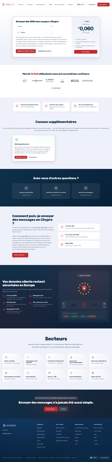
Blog (95, 434)
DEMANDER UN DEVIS (44, 51)
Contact (70, 4)
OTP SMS (58, 434)
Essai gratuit (86, 51)
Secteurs (30, 4)
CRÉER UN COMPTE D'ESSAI (25, 51)
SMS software (41, 434)
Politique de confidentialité (63, 457)
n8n (76, 444)
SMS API (39, 428)
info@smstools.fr (7, 433)
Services (21, 4)
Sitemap (74, 457)
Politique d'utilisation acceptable (46, 457)
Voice (38, 440)
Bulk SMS (58, 431)
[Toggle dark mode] (104, 457)
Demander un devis (21, 157)
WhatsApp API (41, 437)
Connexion (92, 4)
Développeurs (41, 4)
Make (76, 440)
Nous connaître (60, 4)
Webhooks (78, 431)
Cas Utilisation (56, 88)
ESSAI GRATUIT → (20, 255)
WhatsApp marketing (61, 440)
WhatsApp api (33, 157)
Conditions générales (30, 457)
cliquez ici (44, 153)
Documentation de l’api (81, 428)
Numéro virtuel (41, 447)
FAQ (95, 437)
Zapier (77, 437)
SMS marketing (60, 428)
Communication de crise (63, 437)
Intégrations (78, 434)
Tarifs (50, 4)
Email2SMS (40, 444)
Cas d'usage (97, 431)
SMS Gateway (41, 431)
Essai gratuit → (103, 4)
